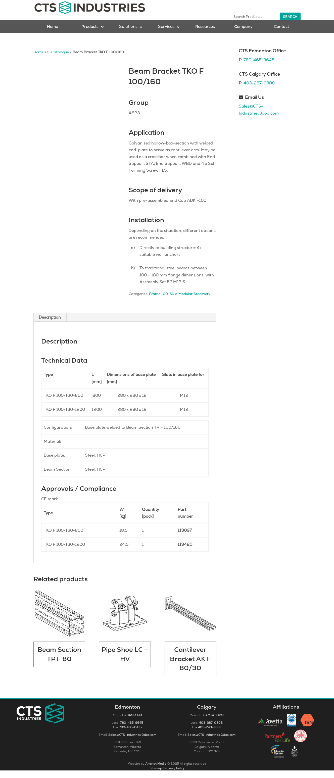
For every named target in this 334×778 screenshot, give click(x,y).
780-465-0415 (130, 735)
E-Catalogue (58, 59)
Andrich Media (156, 771)
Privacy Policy (174, 776)
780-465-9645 (259, 67)
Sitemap (156, 776)
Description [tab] (50, 324)
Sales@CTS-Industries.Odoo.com (132, 742)
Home (38, 59)
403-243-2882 (209, 735)
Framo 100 (158, 301)
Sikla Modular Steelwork (190, 301)
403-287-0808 (259, 90)
